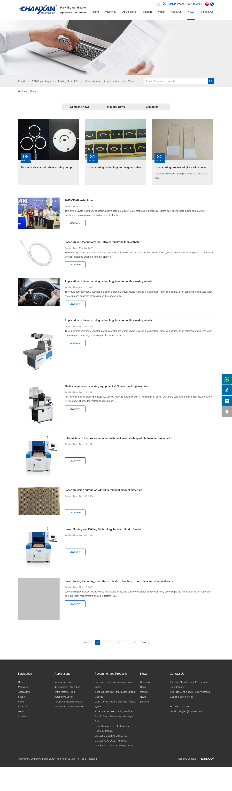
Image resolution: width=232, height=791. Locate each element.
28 (127, 643)
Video (161, 11)
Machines (110, 11)
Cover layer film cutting (96, 81)
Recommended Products (110, 673)
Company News (79, 106)
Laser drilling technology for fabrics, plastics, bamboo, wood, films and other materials (119, 581)
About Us (176, 11)
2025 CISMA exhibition (79, 200)
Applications (129, 11)
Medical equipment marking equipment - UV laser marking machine (106, 386)
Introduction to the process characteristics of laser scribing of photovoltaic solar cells (118, 438)
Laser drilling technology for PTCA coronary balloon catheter (102, 242)
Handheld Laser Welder (123, 81)
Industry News (116, 106)
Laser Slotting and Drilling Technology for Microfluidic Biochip (103, 529)
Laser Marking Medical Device (67, 81)
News (191, 11)
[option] (116, 47)
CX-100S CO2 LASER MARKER (111, 740)
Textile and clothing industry (68, 701)
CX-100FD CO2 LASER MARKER (111, 736)
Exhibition (152, 106)
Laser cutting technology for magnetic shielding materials (123, 167)
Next (144, 643)
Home (95, 11)
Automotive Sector (63, 696)
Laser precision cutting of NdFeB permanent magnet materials (103, 490)
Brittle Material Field (64, 692)
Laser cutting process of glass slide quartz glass (185, 167)
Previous (88, 643)
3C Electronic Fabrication (67, 687)
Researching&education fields (69, 706)
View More (75, 223)
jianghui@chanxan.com (190, 711)
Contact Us (207, 11)
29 (134, 643)
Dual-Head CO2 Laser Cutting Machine (114, 745)
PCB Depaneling (40, 81)
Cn (212, 4)
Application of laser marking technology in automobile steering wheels (109, 281)
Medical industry (62, 682)
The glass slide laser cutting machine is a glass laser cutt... (181, 175)
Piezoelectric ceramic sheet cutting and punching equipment (58, 167)
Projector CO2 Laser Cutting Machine (113, 711)
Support (147, 11)
